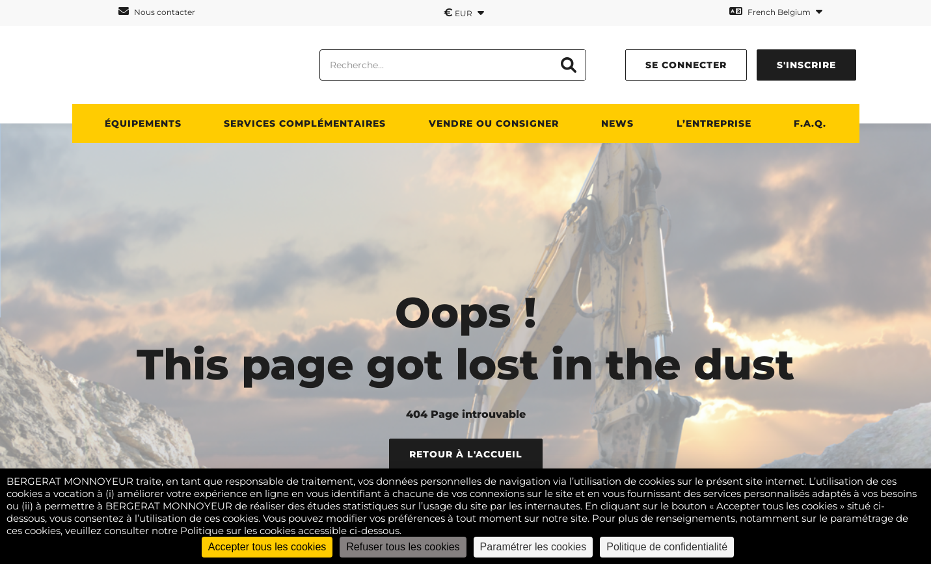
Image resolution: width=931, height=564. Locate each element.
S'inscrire (806, 65)
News (617, 123)
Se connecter (686, 65)
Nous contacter (156, 11)
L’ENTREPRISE (714, 123)
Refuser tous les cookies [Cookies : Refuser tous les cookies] (402, 546)
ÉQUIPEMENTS (143, 123)
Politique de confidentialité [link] (666, 546)
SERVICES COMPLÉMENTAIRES (305, 123)
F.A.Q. (810, 123)
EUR (464, 12)
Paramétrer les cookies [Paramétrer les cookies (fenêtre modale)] (533, 546)
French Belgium (775, 11)
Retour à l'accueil (465, 454)
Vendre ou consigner (494, 123)
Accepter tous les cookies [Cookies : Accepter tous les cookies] (267, 546)
